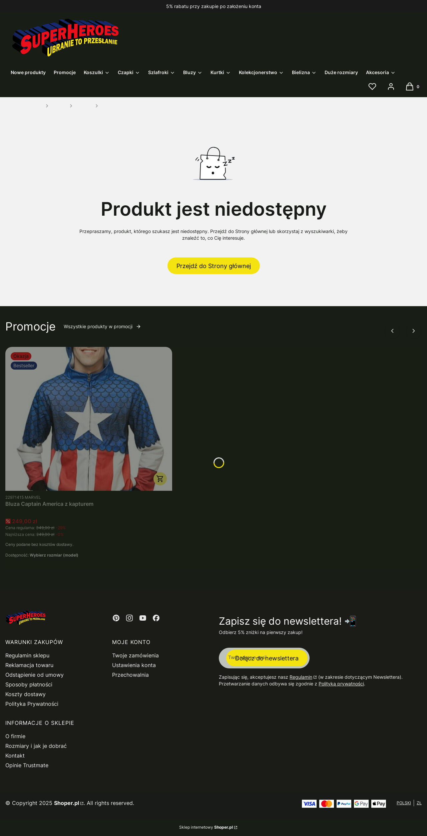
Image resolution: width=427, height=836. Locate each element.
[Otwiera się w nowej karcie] (116, 618)
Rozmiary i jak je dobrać (36, 746)
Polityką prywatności (341, 683)
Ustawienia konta (134, 665)
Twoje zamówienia (135, 655)
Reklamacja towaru (29, 665)
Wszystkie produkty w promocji (102, 326)
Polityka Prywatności (31, 703)
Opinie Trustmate (26, 765)
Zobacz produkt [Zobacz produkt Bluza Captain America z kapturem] (160, 478)
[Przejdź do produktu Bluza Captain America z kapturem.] (88, 419)
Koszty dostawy (25, 694)
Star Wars (84, 105)
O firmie (15, 736)
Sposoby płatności (28, 684)
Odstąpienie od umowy (34, 674)
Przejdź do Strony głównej (213, 265)
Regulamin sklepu (27, 655)
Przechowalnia (130, 674)
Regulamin (301, 677)
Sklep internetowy (206, 827)
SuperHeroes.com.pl (24, 105)
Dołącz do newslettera (267, 658)
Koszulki (59, 105)
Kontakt (15, 755)
